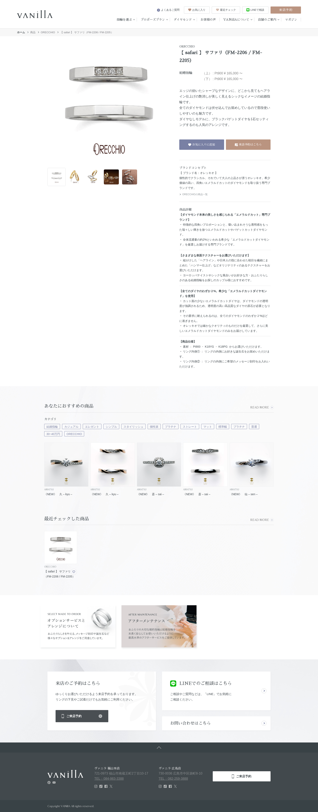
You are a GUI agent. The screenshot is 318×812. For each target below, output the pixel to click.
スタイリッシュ (133, 426)
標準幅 (222, 426)
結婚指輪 (52, 426)
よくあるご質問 (168, 10)
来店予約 (285, 9)
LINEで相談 (255, 9)
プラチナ (170, 426)
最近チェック (226, 9)
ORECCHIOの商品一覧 (193, 194)
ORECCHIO (48, 32)
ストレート (190, 426)
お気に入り (196, 9)
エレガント (92, 426)
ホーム (21, 32)
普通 (254, 426)
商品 (32, 32)
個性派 (154, 426)
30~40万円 (53, 434)
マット (207, 426)
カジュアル (71, 426)
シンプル (111, 426)
